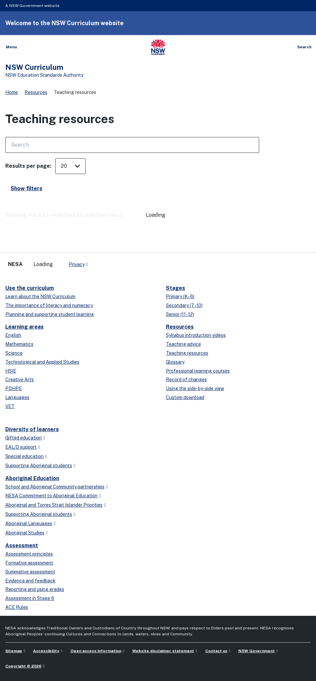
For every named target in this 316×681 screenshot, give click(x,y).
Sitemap (13, 651)
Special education (24, 456)
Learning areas (24, 327)
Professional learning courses (198, 371)
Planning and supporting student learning (49, 314)
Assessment (21, 545)
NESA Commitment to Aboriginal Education (51, 495)
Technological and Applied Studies (42, 362)
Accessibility (46, 651)
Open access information (95, 651)
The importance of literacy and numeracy (49, 305)
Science (13, 353)
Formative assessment (29, 563)
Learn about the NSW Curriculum (40, 296)
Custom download (185, 397)
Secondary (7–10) (184, 305)
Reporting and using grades (34, 589)
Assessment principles (29, 554)
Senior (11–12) (180, 314)
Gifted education (23, 437)
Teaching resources (187, 353)
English (13, 335)
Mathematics (19, 344)
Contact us (216, 651)
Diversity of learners (32, 429)
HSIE (10, 371)
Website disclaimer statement (163, 651)
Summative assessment (30, 571)
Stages (175, 288)
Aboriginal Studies (24, 532)
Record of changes (186, 379)
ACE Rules (16, 607)
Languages (17, 397)
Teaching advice (183, 344)
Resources (35, 92)
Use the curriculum (29, 288)
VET (10, 406)
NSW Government (256, 651)
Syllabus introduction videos (196, 335)
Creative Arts (19, 379)
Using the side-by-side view (195, 388)
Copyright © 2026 (23, 666)
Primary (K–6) (180, 296)
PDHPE (13, 388)
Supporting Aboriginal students (38, 465)
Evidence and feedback (30, 580)
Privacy (77, 264)
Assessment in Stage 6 (29, 598)
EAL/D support (21, 447)
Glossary (175, 362)
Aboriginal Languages (28, 523)
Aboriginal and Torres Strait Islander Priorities (53, 505)
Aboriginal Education (32, 478)
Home (11, 92)
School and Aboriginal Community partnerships (54, 486)
